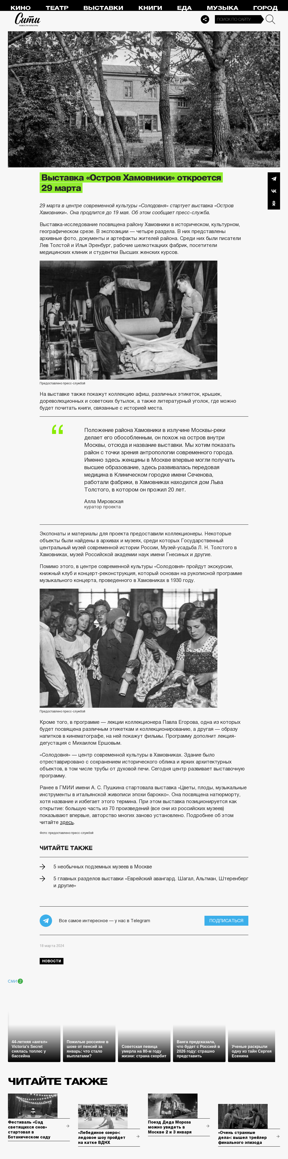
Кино (20, 8)
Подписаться (226, 920)
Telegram (274, 178)
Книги (150, 8)
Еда (184, 8)
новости (51, 961)
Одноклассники (274, 203)
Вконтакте (274, 191)
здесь (67, 822)
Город (265, 8)
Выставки (103, 8)
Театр (57, 8)
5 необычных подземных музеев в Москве (103, 866)
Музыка (222, 8)
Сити (28, 19)
